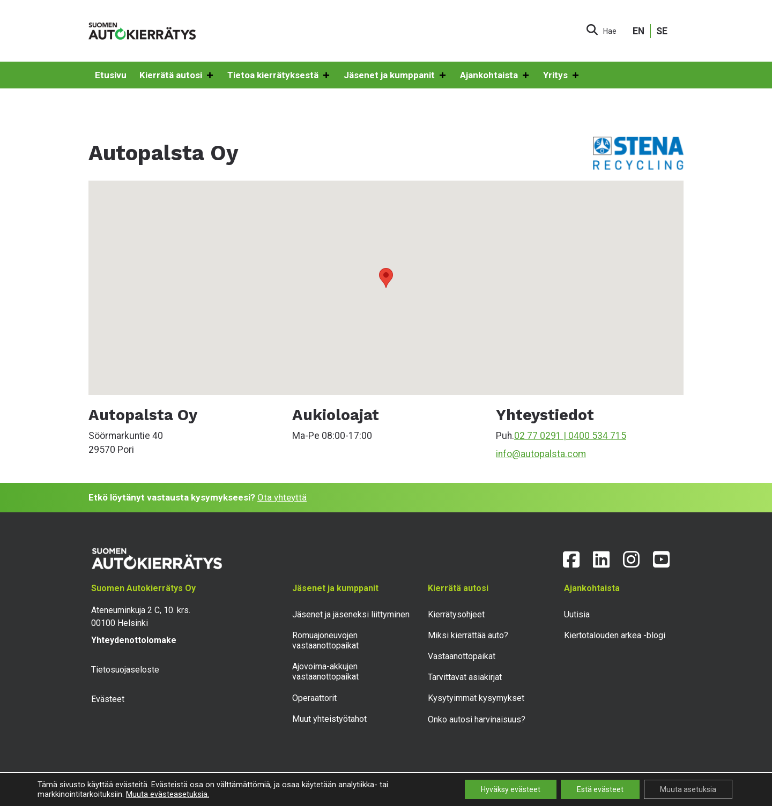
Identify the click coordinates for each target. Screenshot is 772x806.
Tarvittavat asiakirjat (465, 677)
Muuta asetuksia (688, 789)
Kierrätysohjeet (456, 614)
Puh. (505, 435)
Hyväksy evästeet (510, 789)
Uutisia (577, 614)
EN (638, 31)
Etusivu (111, 75)
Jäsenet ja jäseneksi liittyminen (351, 614)
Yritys (561, 75)
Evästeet (107, 699)
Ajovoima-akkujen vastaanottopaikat (325, 671)
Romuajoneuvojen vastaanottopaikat (325, 640)
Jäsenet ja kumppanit (395, 75)
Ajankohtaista (495, 75)
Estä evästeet (600, 789)
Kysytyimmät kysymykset (476, 698)
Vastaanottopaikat (461, 656)
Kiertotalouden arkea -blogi (614, 635)
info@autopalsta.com (541, 454)
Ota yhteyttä (282, 497)
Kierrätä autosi (176, 75)
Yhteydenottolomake (133, 640)
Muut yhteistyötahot (329, 719)
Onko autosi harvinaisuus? (476, 719)
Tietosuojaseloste (125, 670)
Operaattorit (314, 698)
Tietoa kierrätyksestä (279, 75)
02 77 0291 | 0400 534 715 (570, 435)
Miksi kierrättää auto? (468, 635)
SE (661, 31)
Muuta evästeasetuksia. (167, 794)
